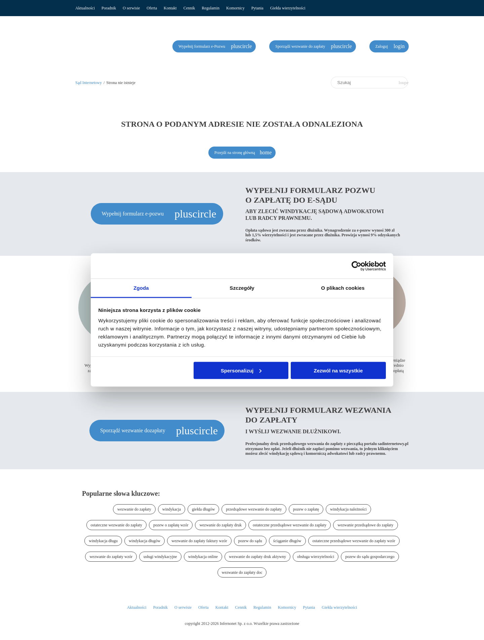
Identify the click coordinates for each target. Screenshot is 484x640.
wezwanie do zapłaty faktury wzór (199, 540)
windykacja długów (144, 540)
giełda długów (203, 509)
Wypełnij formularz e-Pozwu (202, 46)
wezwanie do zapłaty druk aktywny (257, 556)
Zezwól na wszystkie (338, 370)
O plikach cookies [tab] (342, 288)
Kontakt (170, 8)
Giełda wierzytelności (288, 8)
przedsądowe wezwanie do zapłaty (254, 509)
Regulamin (210, 8)
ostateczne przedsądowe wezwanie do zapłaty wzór (354, 540)
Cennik (189, 8)
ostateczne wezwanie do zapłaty (117, 525)
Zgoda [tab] (141, 288)
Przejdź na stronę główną (234, 152)
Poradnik (109, 8)
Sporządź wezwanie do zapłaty (300, 46)
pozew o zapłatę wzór (170, 525)
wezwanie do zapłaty (134, 509)
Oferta (152, 8)
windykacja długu (103, 540)
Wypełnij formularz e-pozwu (133, 213)
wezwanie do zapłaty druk (220, 525)
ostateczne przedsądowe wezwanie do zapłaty (289, 525)
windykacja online (203, 556)
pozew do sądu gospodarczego (369, 556)
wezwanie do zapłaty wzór (110, 556)
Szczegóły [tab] (242, 288)
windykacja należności (348, 509)
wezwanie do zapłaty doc (242, 572)
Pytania (257, 8)
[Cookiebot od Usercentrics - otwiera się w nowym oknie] (356, 266)
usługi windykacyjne (160, 556)
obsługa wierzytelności (315, 556)
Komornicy (235, 8)
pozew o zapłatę (306, 509)
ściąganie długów (287, 540)
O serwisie (131, 8)
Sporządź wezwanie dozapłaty (133, 430)
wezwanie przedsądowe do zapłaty (365, 525)
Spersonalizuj (241, 370)
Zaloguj (382, 46)
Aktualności (85, 8)
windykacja (171, 509)
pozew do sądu (250, 540)
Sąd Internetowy (88, 82)
